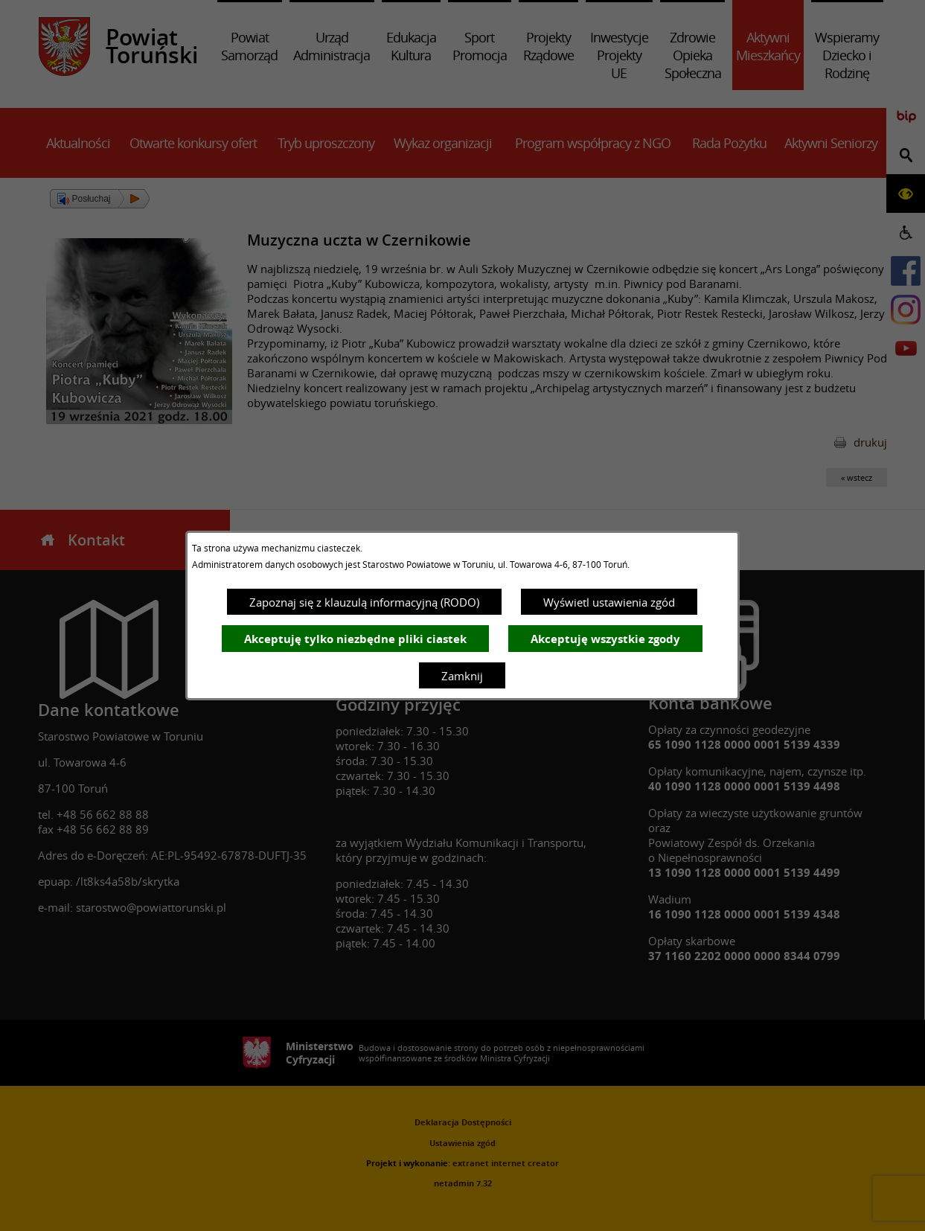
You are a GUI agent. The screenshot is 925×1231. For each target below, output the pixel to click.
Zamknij (462, 675)
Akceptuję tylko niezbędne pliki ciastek (355, 639)
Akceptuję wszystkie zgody (605, 639)
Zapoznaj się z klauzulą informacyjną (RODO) (364, 602)
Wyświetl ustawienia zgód (609, 602)
